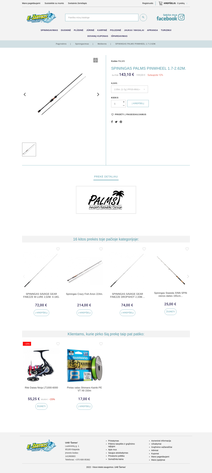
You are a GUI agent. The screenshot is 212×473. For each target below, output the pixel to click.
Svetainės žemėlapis (77, 3)
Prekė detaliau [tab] (106, 176)
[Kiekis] (118, 103)
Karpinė (102, 30)
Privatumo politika (116, 456)
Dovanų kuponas (97, 36)
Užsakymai (156, 444)
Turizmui (166, 30)
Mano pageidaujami (160, 456)
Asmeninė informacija (161, 441)
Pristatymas (113, 441)
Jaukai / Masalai (134, 30)
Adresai (154, 450)
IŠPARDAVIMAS (119, 36)
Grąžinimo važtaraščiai (161, 447)
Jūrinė (90, 30)
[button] (147, 3)
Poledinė (115, 30)
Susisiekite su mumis (54, 3)
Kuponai (155, 453)
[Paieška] (101, 17)
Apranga (152, 30)
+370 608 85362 (82, 459)
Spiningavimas (49, 30)
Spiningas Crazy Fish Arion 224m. (84, 294)
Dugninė (66, 30)
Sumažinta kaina (116, 459)
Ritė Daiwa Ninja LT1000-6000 (41, 388)
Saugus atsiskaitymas (118, 453)
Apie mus (112, 449)
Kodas (114, 61)
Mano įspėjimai (158, 460)
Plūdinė (78, 30)
